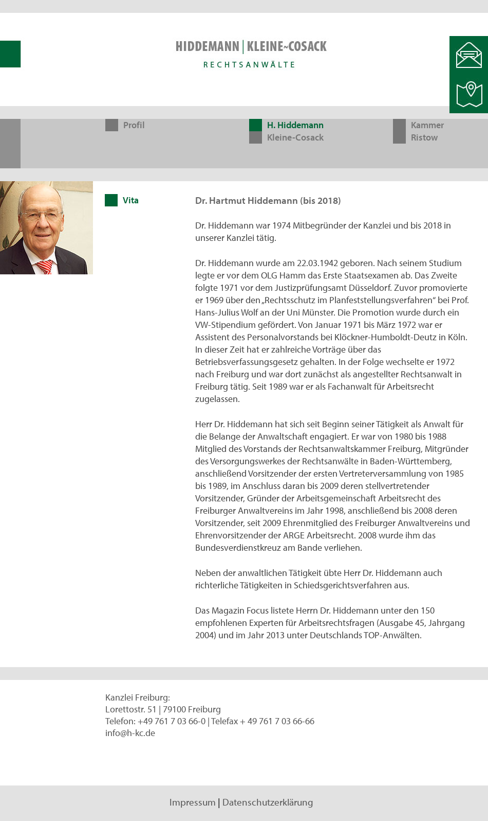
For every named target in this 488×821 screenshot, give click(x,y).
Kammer (427, 125)
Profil (134, 125)
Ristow (424, 137)
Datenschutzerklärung (267, 802)
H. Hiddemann (295, 125)
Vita (131, 200)
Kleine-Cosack (295, 137)
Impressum (193, 802)
